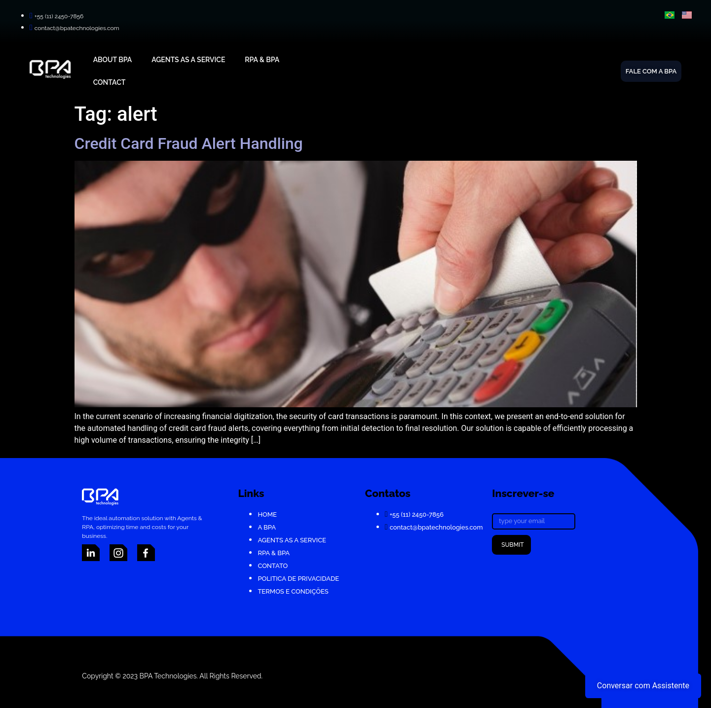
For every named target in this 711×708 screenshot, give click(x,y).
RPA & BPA (262, 60)
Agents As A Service (188, 60)
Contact (109, 82)
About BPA (112, 60)
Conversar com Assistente (643, 685)
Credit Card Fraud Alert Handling (189, 143)
